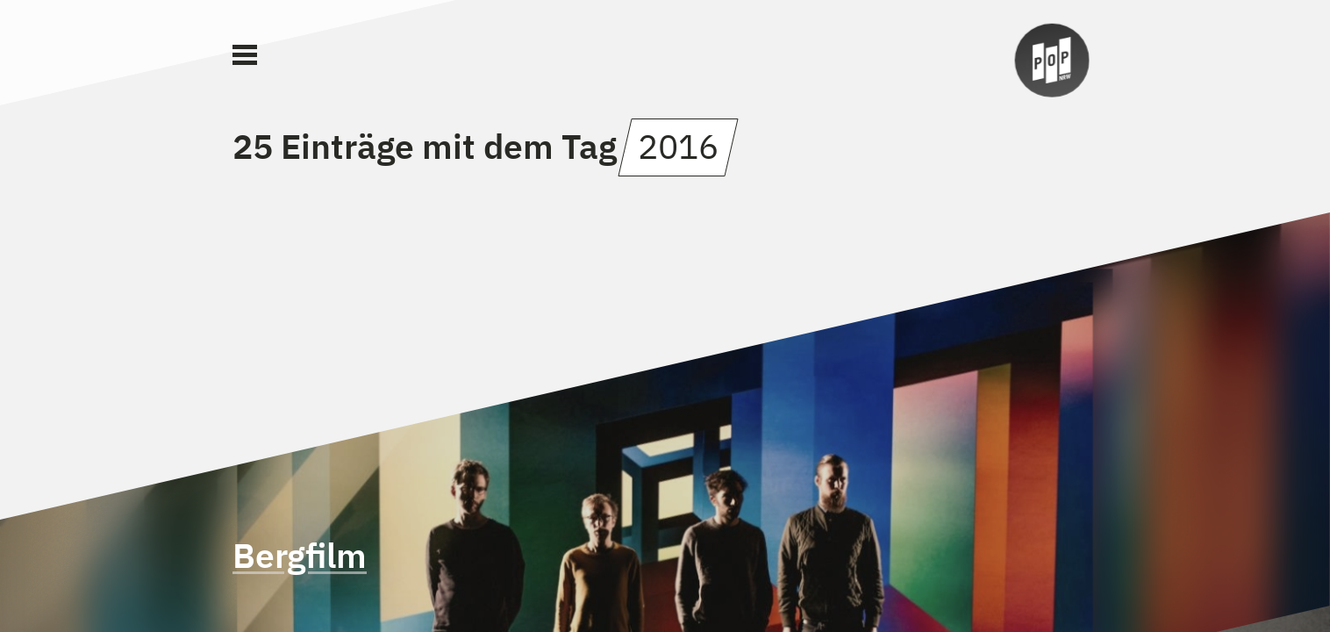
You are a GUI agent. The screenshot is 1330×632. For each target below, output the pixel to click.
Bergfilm (299, 555)
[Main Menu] (244, 55)
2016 (678, 146)
